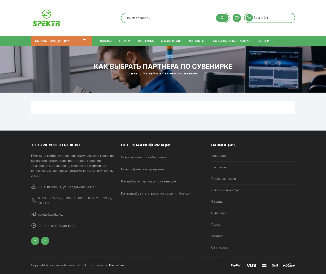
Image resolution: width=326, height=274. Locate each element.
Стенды (217, 202)
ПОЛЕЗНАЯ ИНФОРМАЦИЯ (233, 41)
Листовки (218, 167)
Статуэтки (219, 247)
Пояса (216, 224)
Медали (217, 236)
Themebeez (117, 265)
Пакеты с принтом (225, 190)
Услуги (126, 41)
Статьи (263, 41)
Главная (105, 41)
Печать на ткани (223, 179)
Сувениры (218, 213)
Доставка (146, 41)
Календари (219, 156)
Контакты (196, 41)
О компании (171, 41)
